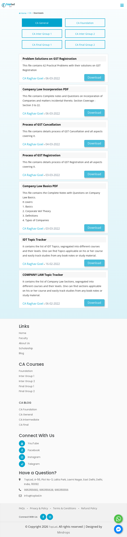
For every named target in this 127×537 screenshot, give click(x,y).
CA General (41, 22)
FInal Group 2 (27, 391)
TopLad (53, 526)
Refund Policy (89, 508)
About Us (24, 343)
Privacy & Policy (39, 508)
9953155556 (61, 490)
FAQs (22, 508)
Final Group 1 (26, 386)
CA (30, 13)
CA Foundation (85, 22)
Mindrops (63, 532)
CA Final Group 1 (42, 44)
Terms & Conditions (64, 508)
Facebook (31, 450)
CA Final (24, 424)
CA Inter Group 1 (42, 33)
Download (94, 77)
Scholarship (26, 348)
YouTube (31, 443)
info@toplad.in (33, 495)
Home (23, 13)
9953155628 (46, 490)
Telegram (31, 464)
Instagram (31, 457)
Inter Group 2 (27, 381)
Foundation (26, 371)
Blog (21, 353)
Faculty (23, 338)
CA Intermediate (29, 419)
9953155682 (31, 490)
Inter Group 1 (26, 376)
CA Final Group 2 (85, 44)
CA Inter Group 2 (85, 33)
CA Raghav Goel (33, 78)
